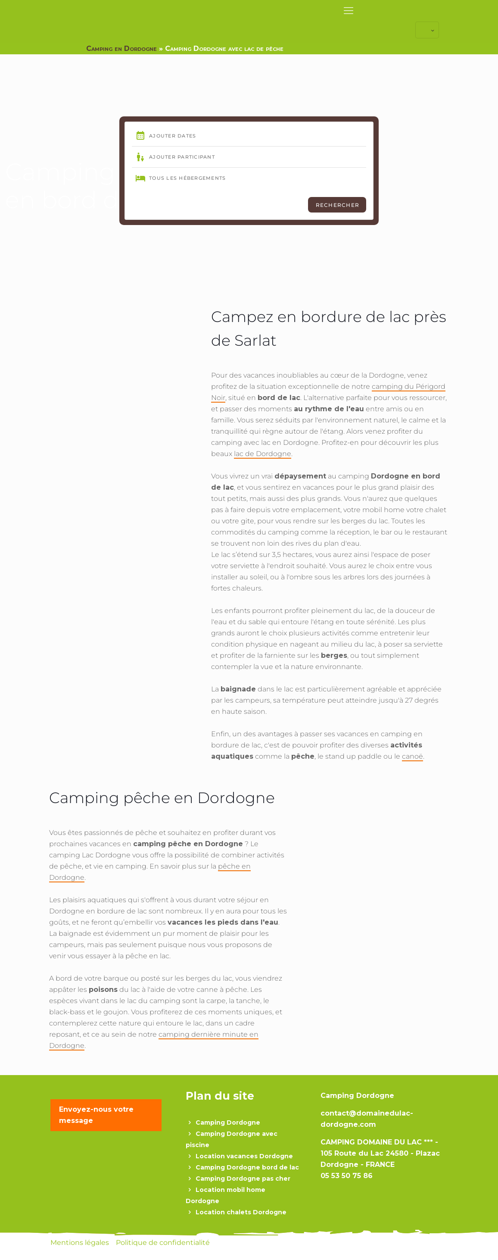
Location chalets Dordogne (241, 1212)
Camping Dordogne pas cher (243, 1178)
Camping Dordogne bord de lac (247, 1167)
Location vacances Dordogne (244, 1156)
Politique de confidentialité (163, 1242)
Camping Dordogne (228, 1122)
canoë (412, 756)
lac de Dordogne (262, 454)
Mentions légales (80, 1242)
